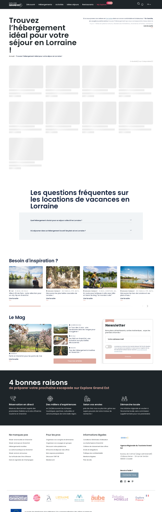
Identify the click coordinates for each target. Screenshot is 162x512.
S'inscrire (128, 352)
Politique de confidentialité (93, 449)
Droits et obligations (90, 446)
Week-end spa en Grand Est (19, 439)
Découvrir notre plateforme (56, 442)
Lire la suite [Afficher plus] (148, 26)
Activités (59, 4)
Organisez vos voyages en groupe (59, 439)
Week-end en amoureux (18, 449)
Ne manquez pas (18, 431)
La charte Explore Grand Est (93, 439)
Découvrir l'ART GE (52, 453)
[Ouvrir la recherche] (138, 4)
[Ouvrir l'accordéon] (81, 221)
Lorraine (109, 18)
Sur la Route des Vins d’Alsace (20, 453)
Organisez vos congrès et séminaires (60, 436)
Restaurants (87, 4)
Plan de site (87, 456)
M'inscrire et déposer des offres (57, 446)
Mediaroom (50, 456)
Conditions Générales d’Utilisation (95, 436)
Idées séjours (73, 4)
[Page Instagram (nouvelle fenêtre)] (125, 478)
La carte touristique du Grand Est (21, 446)
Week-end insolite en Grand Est (20, 436)
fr (148, 5)
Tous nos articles (75, 357)
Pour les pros (53, 431)
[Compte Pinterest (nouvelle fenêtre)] (132, 478)
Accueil (11, 56)
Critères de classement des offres (95, 442)
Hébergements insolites (18, 442)
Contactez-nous (129, 471)
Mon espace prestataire (55, 449)
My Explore (101, 4)
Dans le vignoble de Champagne (21, 456)
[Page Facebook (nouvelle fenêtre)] (121, 478)
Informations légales (94, 431)
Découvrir (30, 4)
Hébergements (45, 4)
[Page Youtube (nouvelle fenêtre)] (129, 478)
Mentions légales (89, 453)
